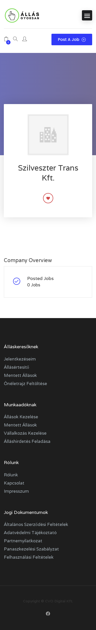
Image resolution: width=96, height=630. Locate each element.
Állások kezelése (21, 417)
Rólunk (11, 475)
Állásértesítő (16, 367)
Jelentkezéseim (20, 359)
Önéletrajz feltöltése (25, 383)
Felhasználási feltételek (29, 557)
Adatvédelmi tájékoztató (30, 532)
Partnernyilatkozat (23, 541)
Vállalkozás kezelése (25, 433)
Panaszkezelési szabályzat (31, 549)
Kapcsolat (14, 483)
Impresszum (16, 491)
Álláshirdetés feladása (27, 441)
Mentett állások (20, 375)
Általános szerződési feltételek (36, 524)
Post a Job (72, 39)
